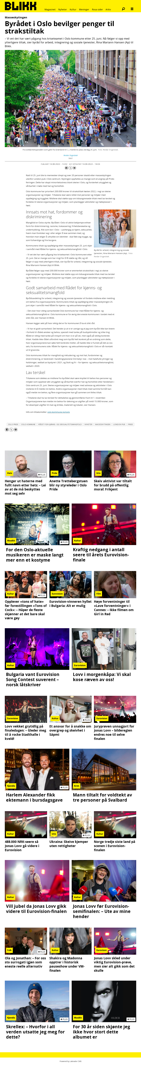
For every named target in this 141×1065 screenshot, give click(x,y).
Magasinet (50, 9)
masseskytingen (102, 424)
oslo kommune (28, 424)
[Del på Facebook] (66, 168)
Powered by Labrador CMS (71, 1061)
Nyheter (62, 9)
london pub (119, 424)
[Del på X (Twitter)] (70, 168)
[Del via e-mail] (74, 168)
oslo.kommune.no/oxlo (58, 412)
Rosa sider (97, 9)
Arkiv (108, 9)
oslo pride (13, 424)
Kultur (73, 9)
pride (130, 424)
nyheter (88, 424)
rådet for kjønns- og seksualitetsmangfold (60, 424)
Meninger (84, 9)
